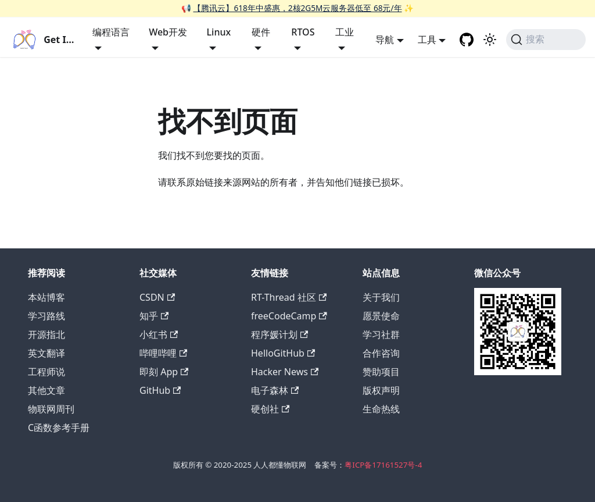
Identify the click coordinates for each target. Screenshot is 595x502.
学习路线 (46, 315)
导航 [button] (384, 39)
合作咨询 (381, 353)
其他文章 (46, 390)
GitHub (160, 390)
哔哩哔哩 (163, 353)
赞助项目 (381, 371)
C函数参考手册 (58, 427)
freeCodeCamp (289, 315)
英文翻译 (46, 353)
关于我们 (381, 297)
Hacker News (284, 371)
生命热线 (381, 409)
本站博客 (46, 297)
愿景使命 (381, 315)
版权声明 (381, 390)
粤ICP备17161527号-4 (383, 465)
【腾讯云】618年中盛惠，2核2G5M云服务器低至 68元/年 (297, 7)
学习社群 (381, 334)
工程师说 (46, 371)
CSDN (157, 297)
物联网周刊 (51, 409)
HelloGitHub (283, 353)
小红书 (158, 334)
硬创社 (270, 409)
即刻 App (163, 371)
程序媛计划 (279, 334)
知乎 (154, 315)
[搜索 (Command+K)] (546, 39)
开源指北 (46, 334)
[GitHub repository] (467, 39)
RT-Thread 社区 (289, 297)
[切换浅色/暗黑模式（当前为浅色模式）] (490, 39)
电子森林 (275, 390)
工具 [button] (427, 39)
